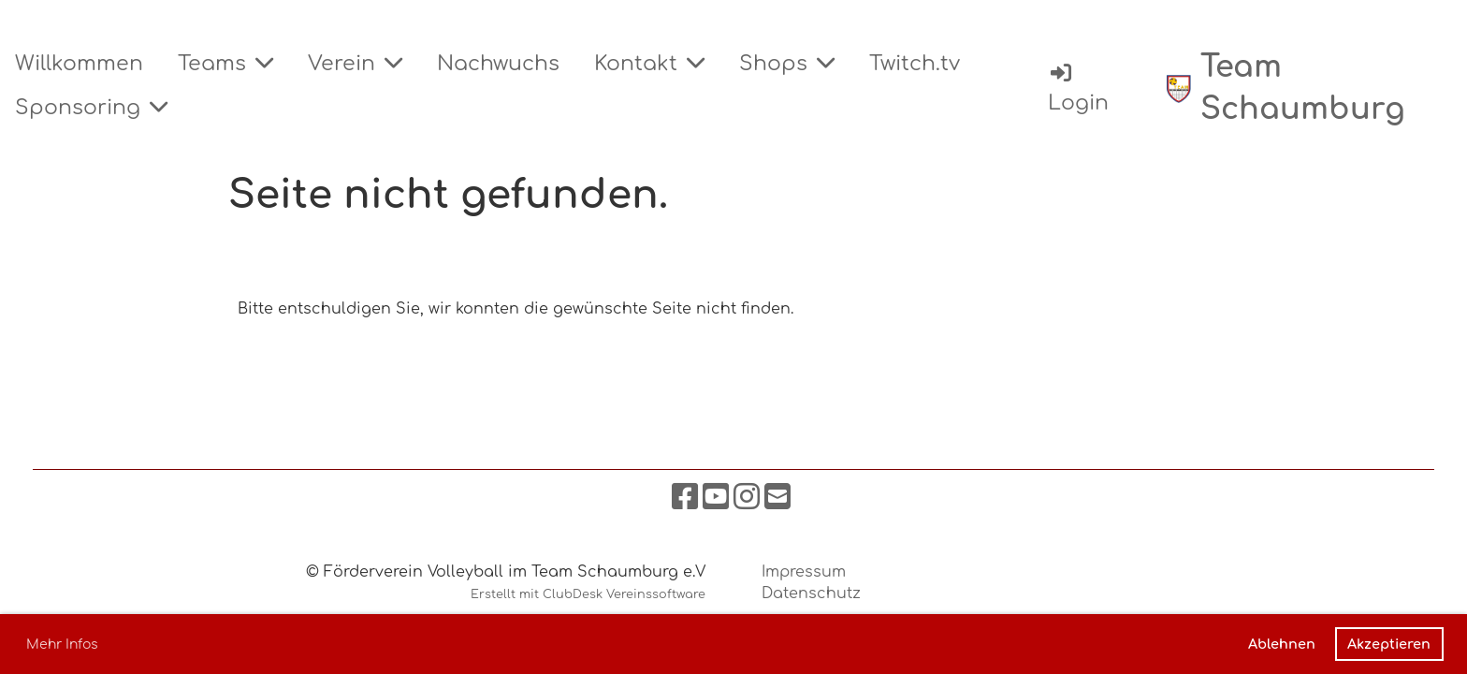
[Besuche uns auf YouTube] (716, 497)
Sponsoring (91, 107)
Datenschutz (811, 593)
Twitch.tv (914, 63)
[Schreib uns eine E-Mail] (777, 497)
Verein (355, 63)
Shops (787, 63)
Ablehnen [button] (1281, 644)
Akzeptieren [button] (1389, 644)
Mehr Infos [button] (62, 644)
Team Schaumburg (1302, 88)
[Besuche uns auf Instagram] (747, 497)
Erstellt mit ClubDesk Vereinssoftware (588, 594)
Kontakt (649, 63)
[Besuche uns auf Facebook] (685, 497)
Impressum (804, 572)
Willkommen (79, 63)
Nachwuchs (498, 63)
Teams (225, 63)
